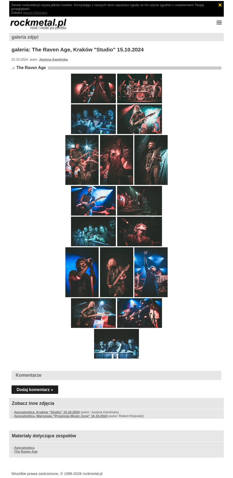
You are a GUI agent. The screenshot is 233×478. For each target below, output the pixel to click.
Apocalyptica (24, 448)
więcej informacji (35, 13)
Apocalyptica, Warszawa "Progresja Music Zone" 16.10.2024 (60, 416)
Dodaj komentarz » (35, 389)
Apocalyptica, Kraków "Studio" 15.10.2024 (47, 412)
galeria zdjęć (25, 37)
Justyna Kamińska (53, 59)
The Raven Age (31, 67)
